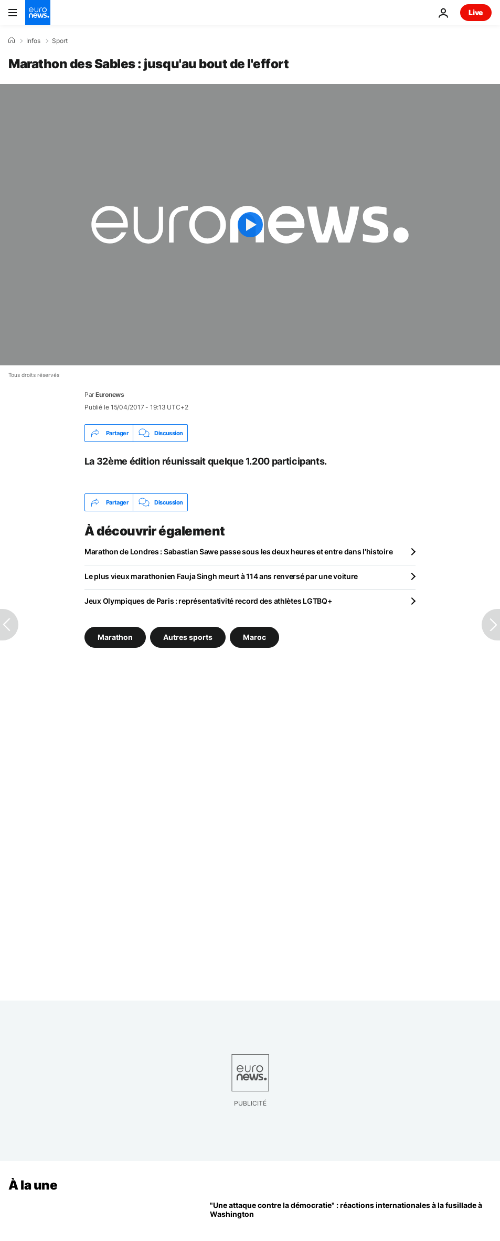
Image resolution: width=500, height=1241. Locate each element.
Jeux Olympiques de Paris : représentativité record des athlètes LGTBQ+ (208, 600)
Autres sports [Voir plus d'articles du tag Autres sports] (187, 637)
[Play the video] (250, 224)
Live (476, 12)
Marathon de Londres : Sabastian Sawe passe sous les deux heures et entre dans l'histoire (238, 551)
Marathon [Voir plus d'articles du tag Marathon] (115, 637)
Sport (60, 41)
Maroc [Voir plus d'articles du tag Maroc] (254, 637)
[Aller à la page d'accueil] (37, 12)
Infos (33, 41)
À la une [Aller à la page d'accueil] (32, 1185)
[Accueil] (11, 40)
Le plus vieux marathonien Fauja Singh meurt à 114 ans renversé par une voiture (221, 576)
